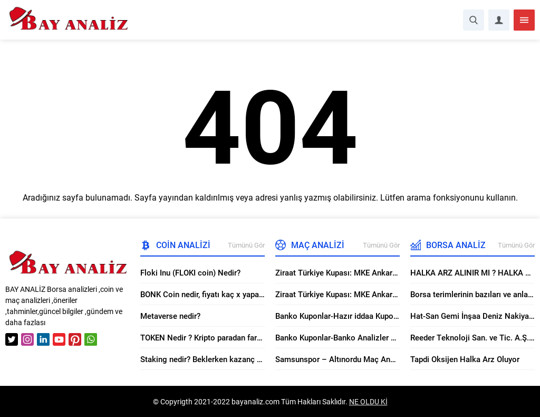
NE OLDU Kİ (368, 401)
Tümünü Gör (246, 245)
